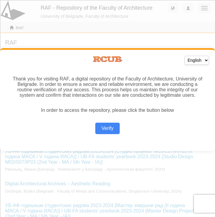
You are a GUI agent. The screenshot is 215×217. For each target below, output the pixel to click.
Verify (107, 128)
